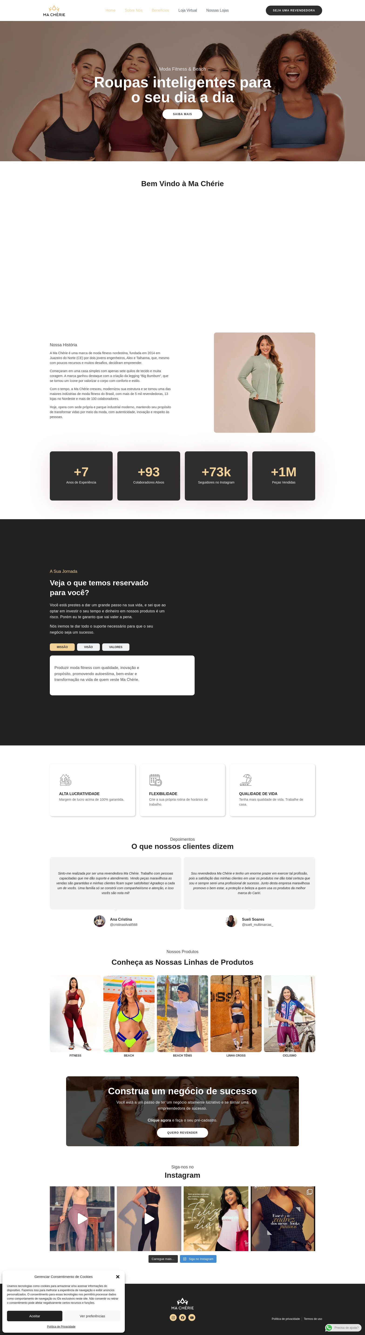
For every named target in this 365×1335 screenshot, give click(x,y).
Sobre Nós (133, 10)
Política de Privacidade (61, 1326)
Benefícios (160, 10)
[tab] (62, 647)
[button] (117, 1276)
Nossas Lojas (217, 10)
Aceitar (34, 1316)
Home (111, 10)
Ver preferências (92, 1316)
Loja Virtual (188, 10)
